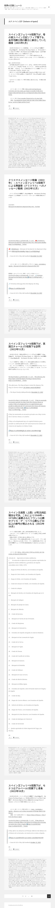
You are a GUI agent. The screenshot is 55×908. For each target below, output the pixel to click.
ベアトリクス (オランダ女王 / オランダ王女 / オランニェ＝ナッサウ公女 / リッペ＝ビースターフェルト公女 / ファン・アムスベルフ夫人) (27, 150)
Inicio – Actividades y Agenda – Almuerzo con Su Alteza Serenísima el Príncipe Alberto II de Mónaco (26, 811)
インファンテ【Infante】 (35, 122)
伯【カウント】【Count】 (35, 157)
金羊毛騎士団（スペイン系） (36, 166)
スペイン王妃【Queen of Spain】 (39, 137)
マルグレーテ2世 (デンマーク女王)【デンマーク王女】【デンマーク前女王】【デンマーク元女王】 (27, 154)
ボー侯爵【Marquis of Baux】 (16, 152)
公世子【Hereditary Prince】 (34, 881)
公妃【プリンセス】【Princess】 (37, 159)
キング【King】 (41, 129)
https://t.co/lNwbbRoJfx (17, 431)
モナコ (38, 876)
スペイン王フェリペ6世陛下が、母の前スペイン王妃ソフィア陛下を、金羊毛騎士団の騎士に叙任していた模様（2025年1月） (27, 38)
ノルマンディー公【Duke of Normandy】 (32, 480)
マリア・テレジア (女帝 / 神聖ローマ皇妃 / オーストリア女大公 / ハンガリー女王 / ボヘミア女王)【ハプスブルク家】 (27, 152)
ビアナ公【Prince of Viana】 (29, 143)
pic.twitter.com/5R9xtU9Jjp (32, 431)
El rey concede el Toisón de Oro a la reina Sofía (30, 98)
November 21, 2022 (37, 392)
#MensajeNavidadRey (18, 251)
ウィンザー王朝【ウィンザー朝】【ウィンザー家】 (24, 455)
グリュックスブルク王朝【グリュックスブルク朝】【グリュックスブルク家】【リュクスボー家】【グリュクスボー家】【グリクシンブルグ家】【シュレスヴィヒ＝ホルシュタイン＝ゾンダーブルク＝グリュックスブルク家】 (27, 133)
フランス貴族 (37, 873)
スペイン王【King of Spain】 (18, 137)
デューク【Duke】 (29, 478)
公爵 (9, 491)
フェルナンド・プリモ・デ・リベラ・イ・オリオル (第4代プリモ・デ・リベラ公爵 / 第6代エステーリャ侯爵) (26, 758)
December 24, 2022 (36, 256)
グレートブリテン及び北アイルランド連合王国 (23, 466)
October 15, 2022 (36, 842)
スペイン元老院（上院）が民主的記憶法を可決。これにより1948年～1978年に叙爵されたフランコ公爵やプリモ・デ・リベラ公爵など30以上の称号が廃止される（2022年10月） (27, 519)
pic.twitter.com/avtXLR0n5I (32, 387)
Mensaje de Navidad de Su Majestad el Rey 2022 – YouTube (24, 206)
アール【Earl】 (28, 452)
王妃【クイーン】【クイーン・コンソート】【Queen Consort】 (26, 161)
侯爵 (28, 880)
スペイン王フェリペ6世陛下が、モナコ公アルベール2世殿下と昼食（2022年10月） (26, 788)
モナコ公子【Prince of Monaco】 (33, 879)
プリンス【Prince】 (33, 322)
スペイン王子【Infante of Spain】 (15, 139)
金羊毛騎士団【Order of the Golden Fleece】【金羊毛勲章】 (27, 166)
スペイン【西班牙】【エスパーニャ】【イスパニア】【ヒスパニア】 (27, 135)
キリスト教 (21, 314)
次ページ (49, 896)
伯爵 (41, 488)
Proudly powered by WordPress (15, 905)
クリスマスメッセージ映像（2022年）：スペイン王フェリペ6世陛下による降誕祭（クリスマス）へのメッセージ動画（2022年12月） (27, 184)
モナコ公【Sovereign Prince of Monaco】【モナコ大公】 (26, 876)
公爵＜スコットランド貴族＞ (29, 491)
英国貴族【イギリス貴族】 (14, 499)
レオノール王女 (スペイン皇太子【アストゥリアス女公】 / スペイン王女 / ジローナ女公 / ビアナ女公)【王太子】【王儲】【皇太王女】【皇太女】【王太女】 (27, 156)
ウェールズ (38, 455)
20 (31, 896)
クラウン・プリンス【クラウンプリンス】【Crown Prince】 (29, 130)
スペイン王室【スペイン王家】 (30, 318)
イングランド (27, 453)
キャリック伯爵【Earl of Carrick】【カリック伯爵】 (30, 459)
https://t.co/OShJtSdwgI (33, 251)
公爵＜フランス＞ (21, 883)
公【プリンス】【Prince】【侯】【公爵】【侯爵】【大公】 (27, 158)
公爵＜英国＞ (38, 491)
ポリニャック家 (33, 876)
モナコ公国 (23, 879)
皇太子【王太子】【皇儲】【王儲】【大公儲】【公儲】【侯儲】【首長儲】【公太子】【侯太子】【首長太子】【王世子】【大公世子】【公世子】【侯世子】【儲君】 (27, 164)
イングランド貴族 (34, 453)
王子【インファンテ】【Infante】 (26, 492)
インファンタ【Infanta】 (23, 122)
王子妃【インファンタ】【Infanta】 (25, 163)
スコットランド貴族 (17, 469)
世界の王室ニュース (13, 5)
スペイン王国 (28, 137)
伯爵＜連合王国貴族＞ (15, 490)
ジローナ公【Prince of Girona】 (31, 135)
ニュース (20, 118)
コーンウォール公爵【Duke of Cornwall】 (20, 467)
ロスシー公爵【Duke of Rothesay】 (20, 488)
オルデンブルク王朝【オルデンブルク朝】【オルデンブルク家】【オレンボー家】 (27, 126)
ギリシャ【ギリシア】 (24, 128)
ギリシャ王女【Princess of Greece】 (37, 128)
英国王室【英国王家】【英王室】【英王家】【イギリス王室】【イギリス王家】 (29, 498)
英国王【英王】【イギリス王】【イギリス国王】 (23, 497)
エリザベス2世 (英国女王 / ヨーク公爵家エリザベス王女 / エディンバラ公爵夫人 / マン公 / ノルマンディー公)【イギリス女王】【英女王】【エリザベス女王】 (27, 124)
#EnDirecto (15, 249)
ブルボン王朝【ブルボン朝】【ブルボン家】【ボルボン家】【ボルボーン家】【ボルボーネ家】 (27, 323)
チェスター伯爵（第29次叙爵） (32, 471)
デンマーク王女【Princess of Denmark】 (34, 142)
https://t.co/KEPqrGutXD (17, 288)
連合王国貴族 (23, 499)
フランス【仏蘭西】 (37, 146)
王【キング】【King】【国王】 (25, 326)
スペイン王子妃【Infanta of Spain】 (31, 139)
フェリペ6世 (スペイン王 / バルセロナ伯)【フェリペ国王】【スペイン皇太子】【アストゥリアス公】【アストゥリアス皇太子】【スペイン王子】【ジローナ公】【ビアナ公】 (27, 145)
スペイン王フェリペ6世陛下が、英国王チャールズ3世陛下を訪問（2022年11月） (26, 346)
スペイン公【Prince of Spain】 (25, 751)
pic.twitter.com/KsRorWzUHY (34, 838)
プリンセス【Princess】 (19, 147)
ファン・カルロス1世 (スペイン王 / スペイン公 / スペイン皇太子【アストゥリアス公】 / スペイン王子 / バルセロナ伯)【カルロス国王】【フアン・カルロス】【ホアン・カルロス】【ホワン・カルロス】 (27, 756)
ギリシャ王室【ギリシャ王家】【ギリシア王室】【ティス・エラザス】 (27, 128)
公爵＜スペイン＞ (29, 768)
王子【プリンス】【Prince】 (39, 492)
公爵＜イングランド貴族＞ (16, 491)
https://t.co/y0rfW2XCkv (17, 838)
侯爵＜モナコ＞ (32, 880)
